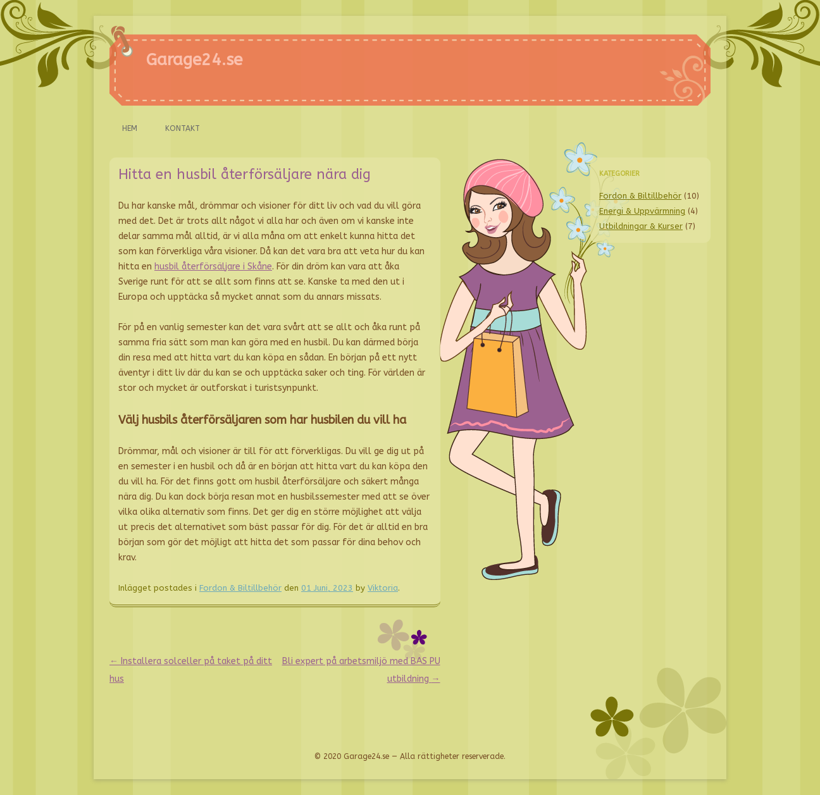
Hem (129, 128)
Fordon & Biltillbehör (240, 588)
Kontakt (182, 128)
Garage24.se (194, 60)
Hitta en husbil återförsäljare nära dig (244, 174)
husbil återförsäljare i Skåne (213, 266)
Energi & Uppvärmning (642, 211)
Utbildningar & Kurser (641, 226)
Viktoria (383, 588)
